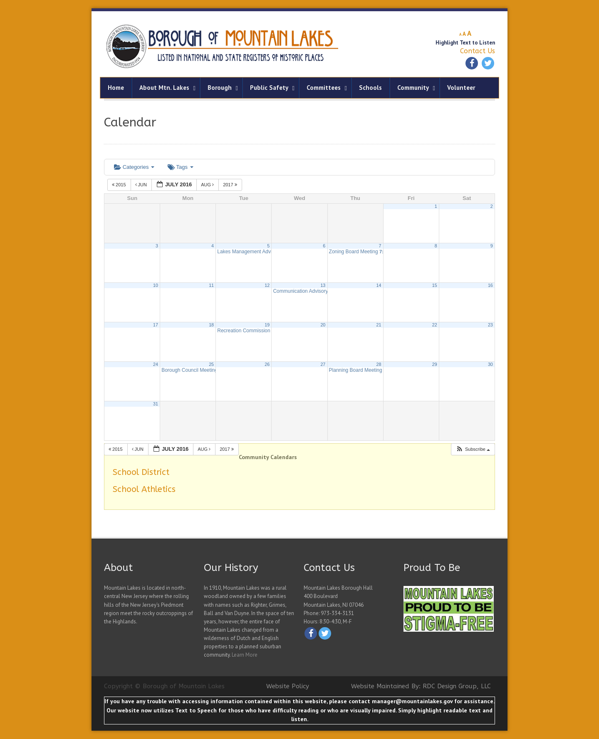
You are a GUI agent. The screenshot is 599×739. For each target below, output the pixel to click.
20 (322, 324)
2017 (230, 184)
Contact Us (477, 51)
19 (267, 324)
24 (155, 364)
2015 (119, 184)
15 (434, 285)
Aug (208, 184)
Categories (134, 167)
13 (322, 285)
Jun (142, 184)
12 (267, 285)
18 (211, 324)
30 (490, 364)
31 (155, 403)
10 (155, 285)
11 (211, 285)
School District (141, 472)
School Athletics (144, 489)
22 (434, 324)
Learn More (244, 654)
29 (434, 364)
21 (378, 324)
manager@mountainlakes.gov (412, 701)
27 (322, 364)
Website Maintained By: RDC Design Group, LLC (421, 686)
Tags (180, 167)
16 (490, 285)
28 (378, 364)
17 (155, 324)
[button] (472, 449)
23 (490, 324)
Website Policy (287, 686)
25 (211, 364)
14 (378, 285)
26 (267, 364)
